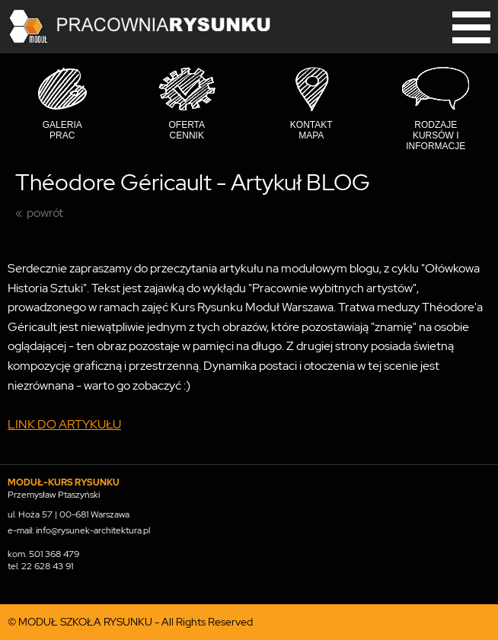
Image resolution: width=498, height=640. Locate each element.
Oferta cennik (186, 130)
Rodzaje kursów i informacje (435, 135)
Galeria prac (62, 130)
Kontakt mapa (311, 130)
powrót (45, 213)
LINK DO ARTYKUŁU (64, 424)
